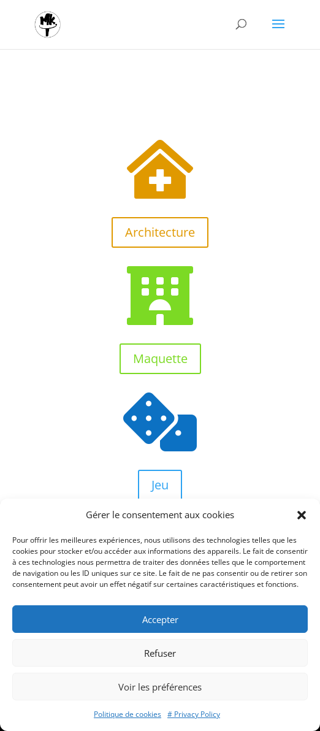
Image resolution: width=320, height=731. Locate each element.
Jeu (160, 484)
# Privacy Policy (193, 714)
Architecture (160, 232)
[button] (301, 515)
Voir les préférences (160, 687)
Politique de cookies (127, 714)
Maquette (160, 358)
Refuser (160, 653)
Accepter (160, 619)
